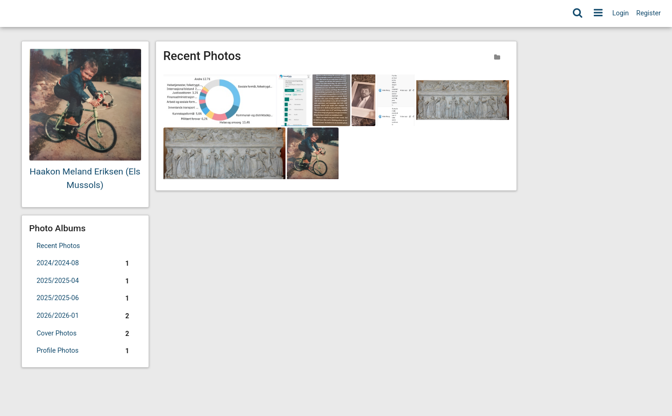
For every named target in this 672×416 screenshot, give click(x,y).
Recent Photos (58, 246)
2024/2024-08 (85, 263)
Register (648, 13)
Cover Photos (85, 334)
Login (620, 13)
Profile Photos (85, 351)
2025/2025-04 (85, 281)
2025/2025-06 (85, 298)
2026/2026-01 (85, 316)
